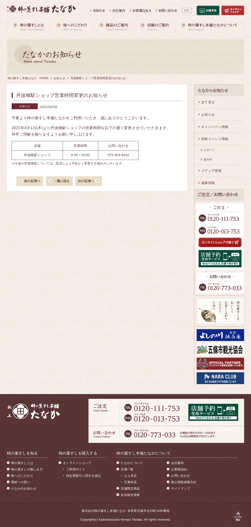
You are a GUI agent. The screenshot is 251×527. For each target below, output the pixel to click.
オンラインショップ (77, 462)
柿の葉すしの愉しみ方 (27, 469)
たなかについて (132, 462)
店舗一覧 (127, 469)
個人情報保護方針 (183, 482)
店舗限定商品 (130, 488)
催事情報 (208, 183)
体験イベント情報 (214, 139)
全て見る (208, 102)
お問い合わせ (180, 475)
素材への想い (20, 482)
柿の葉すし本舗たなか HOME (28, 78)
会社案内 (177, 462)
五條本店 (130, 482)
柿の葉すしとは (22, 462)
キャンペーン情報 (214, 127)
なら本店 (130, 475)
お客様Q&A (179, 469)
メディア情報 (211, 171)
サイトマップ (180, 488)
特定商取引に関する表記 (83, 475)
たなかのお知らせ (23, 488)
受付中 (208, 159)
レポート (209, 150)
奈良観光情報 (130, 494)
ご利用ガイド (75, 469)
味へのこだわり (22, 475)
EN (187, 10)
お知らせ (59, 78)
